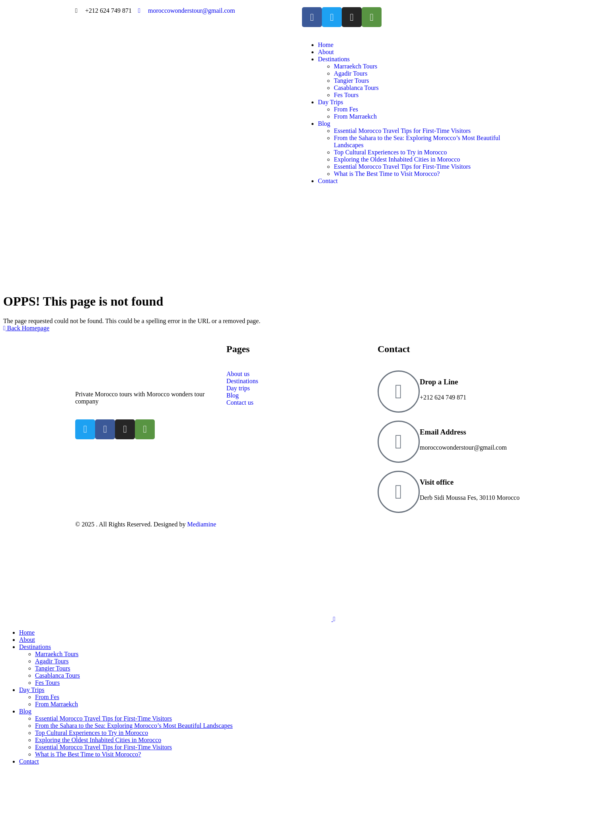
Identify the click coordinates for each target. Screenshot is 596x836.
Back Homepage (26, 328)
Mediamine (201, 524)
